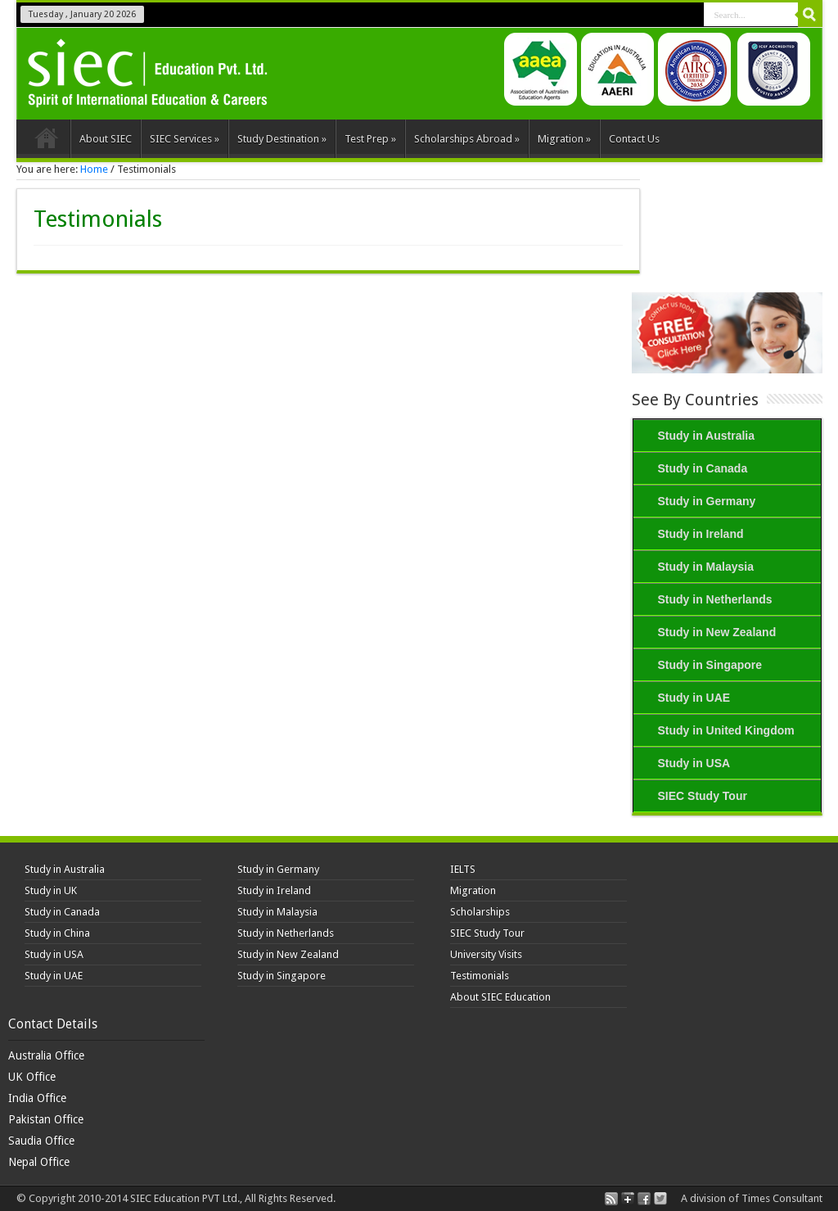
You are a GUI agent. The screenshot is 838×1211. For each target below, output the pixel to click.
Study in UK (51, 890)
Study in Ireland (701, 533)
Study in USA (694, 763)
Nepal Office (39, 1161)
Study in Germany (707, 501)
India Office (37, 1098)
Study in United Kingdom (726, 730)
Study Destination (282, 139)
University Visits (486, 954)
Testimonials (479, 975)
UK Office (32, 1076)
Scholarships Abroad (467, 139)
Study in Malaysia (706, 566)
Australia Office (46, 1055)
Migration (564, 139)
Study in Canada (703, 468)
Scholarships (480, 912)
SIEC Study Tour (702, 795)
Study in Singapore (710, 664)
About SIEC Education (500, 997)
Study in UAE (694, 697)
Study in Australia (706, 435)
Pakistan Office (45, 1119)
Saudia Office (41, 1140)
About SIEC (105, 139)
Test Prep (370, 139)
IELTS (462, 869)
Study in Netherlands (715, 599)
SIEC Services (184, 139)
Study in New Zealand (717, 632)
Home (47, 141)
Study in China (57, 933)
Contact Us (634, 139)
